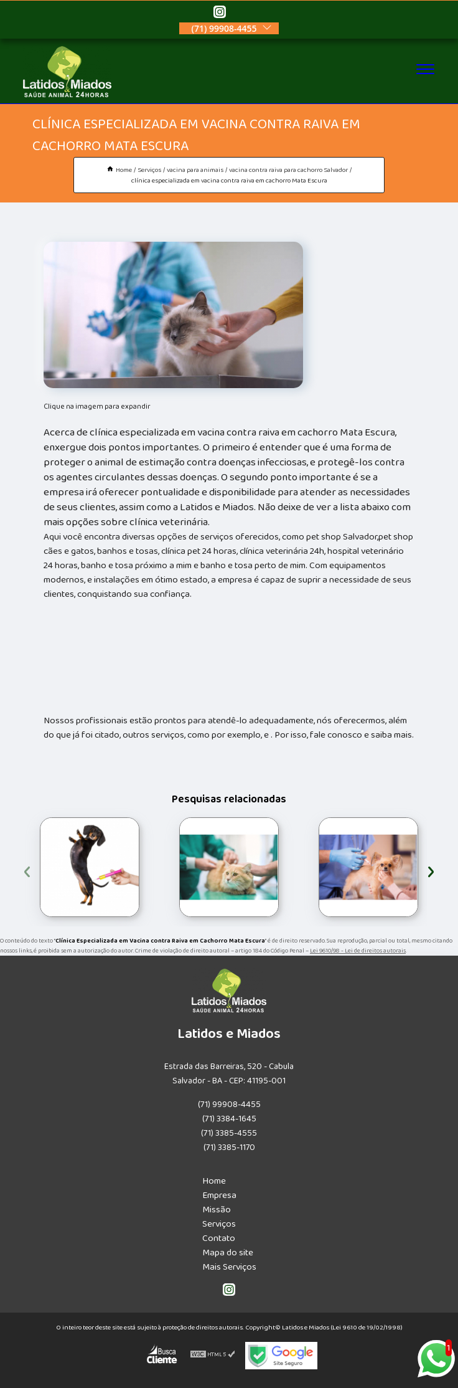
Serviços (219, 1224)
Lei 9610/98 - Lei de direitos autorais (358, 951)
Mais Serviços (229, 1267)
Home (214, 1181)
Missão (216, 1209)
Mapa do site (227, 1252)
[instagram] (219, 14)
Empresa (219, 1195)
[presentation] (27, 870)
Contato (218, 1238)
